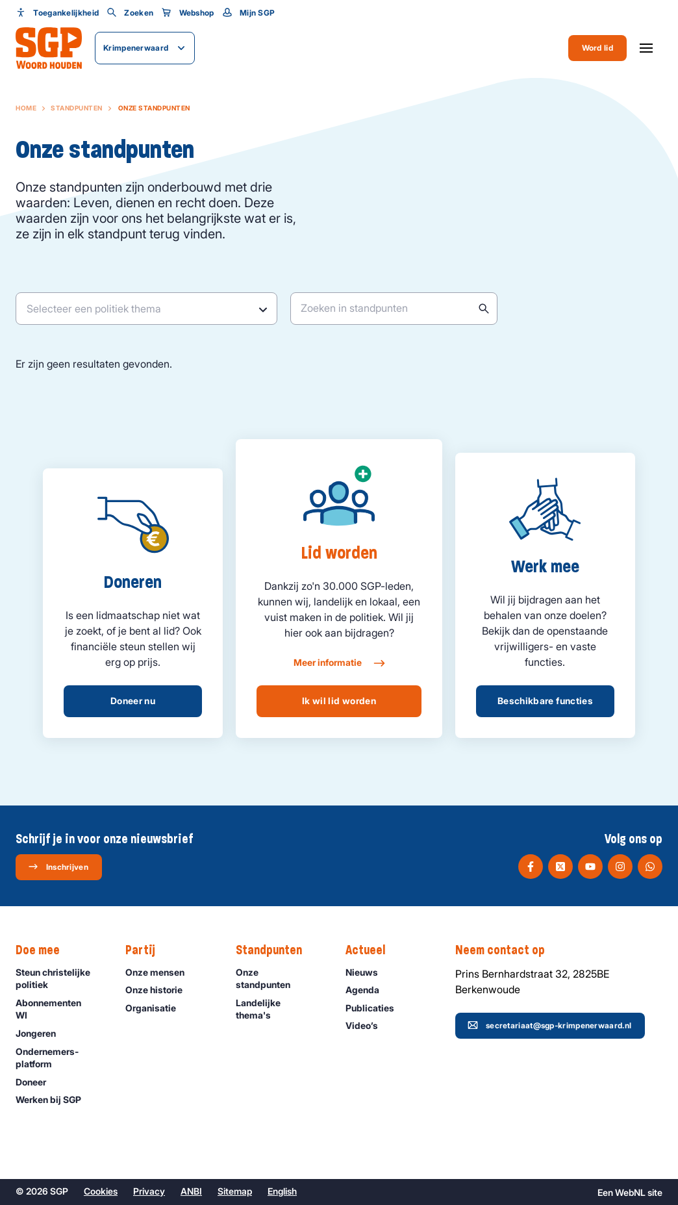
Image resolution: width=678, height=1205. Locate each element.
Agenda (368, 989)
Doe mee (44, 950)
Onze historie (159, 989)
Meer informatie (339, 663)
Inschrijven (58, 866)
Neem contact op (506, 950)
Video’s (367, 1025)
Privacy (149, 1191)
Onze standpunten (280, 978)
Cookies (101, 1191)
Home (26, 108)
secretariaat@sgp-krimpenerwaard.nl (549, 1025)
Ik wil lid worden (339, 700)
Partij (146, 950)
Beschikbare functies (545, 700)
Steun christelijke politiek (60, 978)
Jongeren (42, 1033)
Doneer (37, 1082)
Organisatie (156, 1008)
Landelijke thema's (280, 1008)
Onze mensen (160, 972)
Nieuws (367, 972)
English (282, 1191)
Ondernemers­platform (60, 1057)
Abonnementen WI (60, 1008)
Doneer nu (132, 700)
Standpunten (77, 108)
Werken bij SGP (54, 1099)
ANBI (191, 1191)
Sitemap (235, 1191)
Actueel (371, 950)
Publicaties (375, 1008)
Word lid (597, 48)
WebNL (630, 1192)
